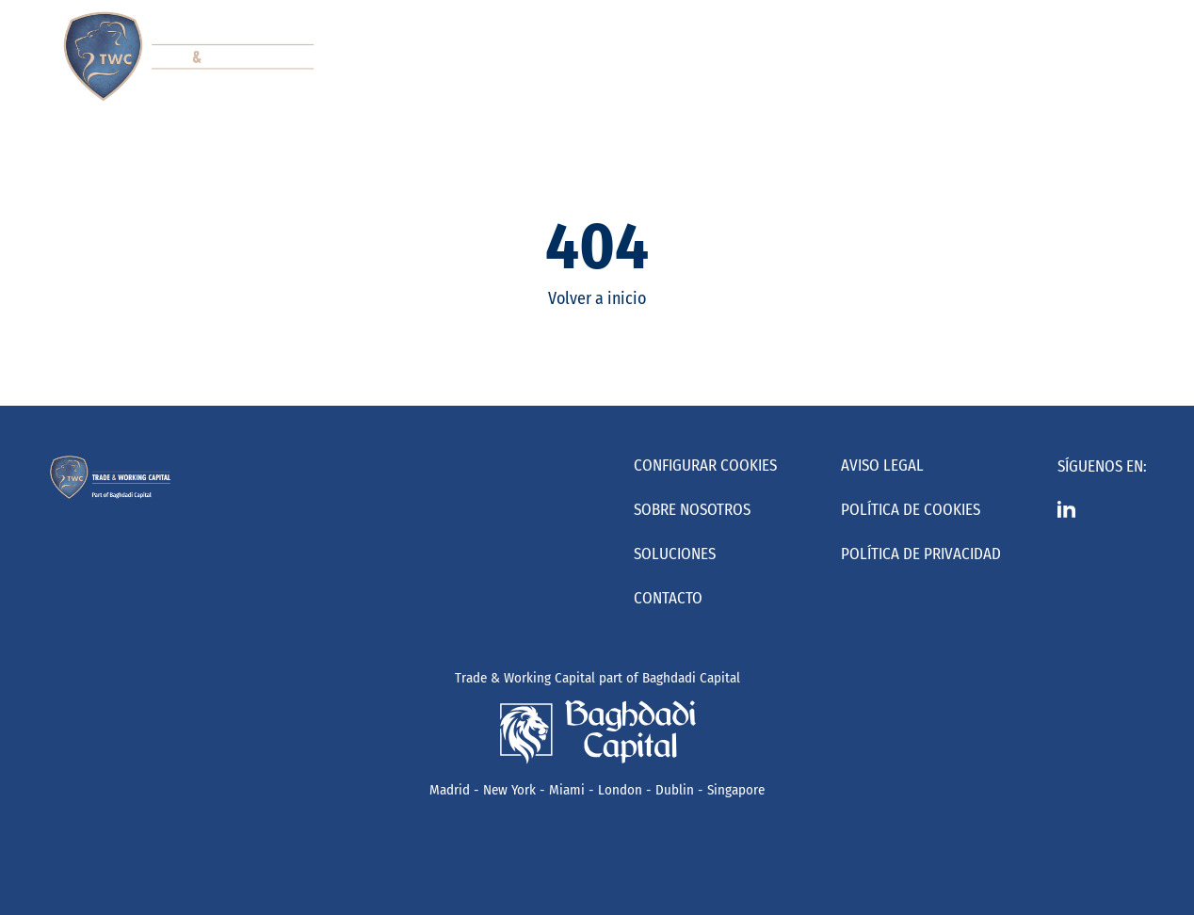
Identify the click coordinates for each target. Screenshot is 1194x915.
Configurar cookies (705, 465)
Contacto (668, 598)
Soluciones (675, 554)
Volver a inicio (597, 298)
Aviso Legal (882, 465)
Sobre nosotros (692, 510)
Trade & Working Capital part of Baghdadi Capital (597, 677)
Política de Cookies (910, 510)
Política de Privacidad (921, 554)
